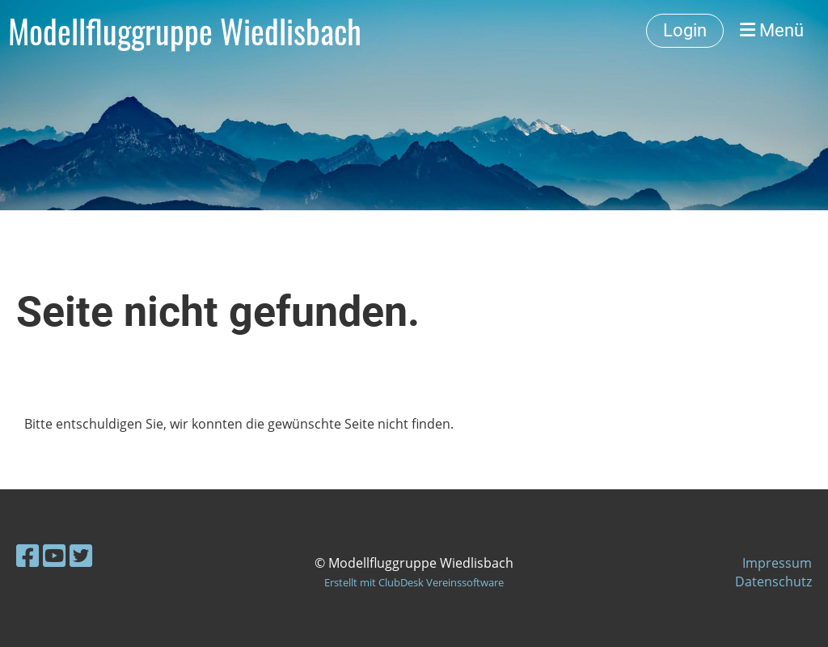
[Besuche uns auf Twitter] (81, 555)
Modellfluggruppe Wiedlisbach (184, 30)
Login (685, 30)
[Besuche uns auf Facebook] (27, 555)
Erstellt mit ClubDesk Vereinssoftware (414, 582)
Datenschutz (773, 581)
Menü (772, 30)
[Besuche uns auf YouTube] (54, 555)
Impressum (777, 563)
